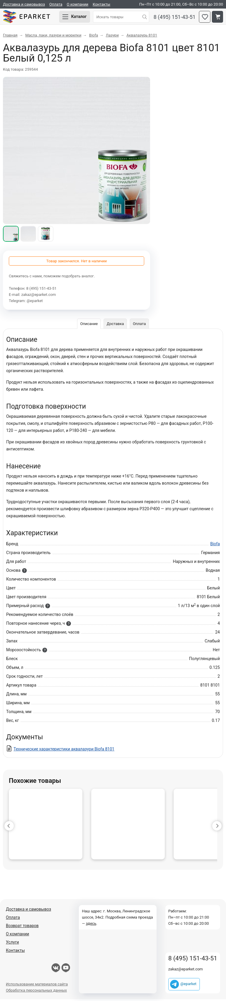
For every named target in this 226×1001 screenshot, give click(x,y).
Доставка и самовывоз (24, 4)
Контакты (101, 4)
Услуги (12, 944)
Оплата (55, 4)
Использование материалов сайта (37, 986)
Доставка (115, 325)
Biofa (215, 545)
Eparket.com (29, 18)
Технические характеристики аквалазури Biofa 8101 (64, 750)
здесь (91, 925)
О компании (77, 4)
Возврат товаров (22, 927)
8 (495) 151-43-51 (175, 18)
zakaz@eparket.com (38, 296)
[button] (9, 827)
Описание (88, 325)
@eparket (34, 302)
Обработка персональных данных (36, 992)
